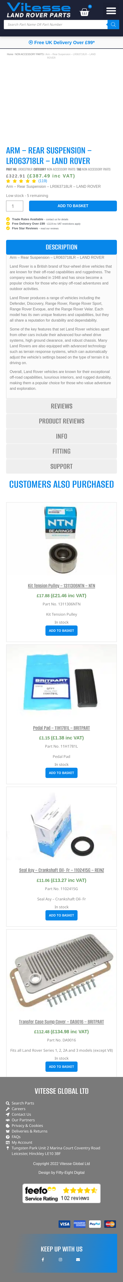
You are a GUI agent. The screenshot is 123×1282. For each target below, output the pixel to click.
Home (10, 54)
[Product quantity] (14, 206)
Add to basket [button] (61, 630)
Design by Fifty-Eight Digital (61, 1173)
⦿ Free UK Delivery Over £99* (61, 42)
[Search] (113, 24)
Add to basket (73, 206)
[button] (111, 10)
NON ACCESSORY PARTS (29, 54)
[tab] (61, 247)
